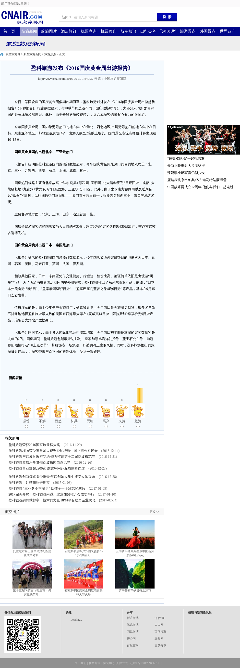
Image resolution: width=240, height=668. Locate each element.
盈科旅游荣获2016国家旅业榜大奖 (34, 445)
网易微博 (133, 631)
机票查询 (88, 31)
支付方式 (122, 663)
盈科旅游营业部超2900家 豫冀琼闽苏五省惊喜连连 (47, 468)
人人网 (159, 625)
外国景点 (208, 31)
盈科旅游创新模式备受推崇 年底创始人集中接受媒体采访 (52, 477)
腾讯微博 (133, 625)
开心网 (131, 638)
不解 (42, 423)
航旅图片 (49, 31)
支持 (122, 423)
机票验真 (108, 31)
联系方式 (94, 663)
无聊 (90, 423)
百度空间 (133, 645)
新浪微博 (133, 618)
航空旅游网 (13, 54)
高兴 (106, 423)
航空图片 (12, 512)
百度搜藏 (160, 631)
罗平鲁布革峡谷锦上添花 (135, 590)
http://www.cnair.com (52, 78)
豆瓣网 (159, 638)
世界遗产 (227, 31)
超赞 (137, 423)
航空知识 (128, 31)
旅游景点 (188, 31)
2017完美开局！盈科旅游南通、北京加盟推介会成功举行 (51, 494)
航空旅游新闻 (32, 54)
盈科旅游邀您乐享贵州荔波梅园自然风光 (39, 462)
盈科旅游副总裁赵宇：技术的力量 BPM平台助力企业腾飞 (52, 500)
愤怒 (58, 423)
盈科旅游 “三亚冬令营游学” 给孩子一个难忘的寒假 (47, 488)
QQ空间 (160, 618)
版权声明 (108, 663)
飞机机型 (168, 31)
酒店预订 (69, 31)
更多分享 (160, 645)
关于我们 (80, 663)
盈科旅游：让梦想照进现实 (29, 483)
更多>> (154, 511)
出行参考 (148, 31)
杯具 (74, 423)
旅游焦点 (50, 54)
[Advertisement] (203, 91)
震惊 (26, 423)
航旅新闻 (29, 31)
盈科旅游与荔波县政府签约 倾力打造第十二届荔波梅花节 (52, 456)
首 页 (9, 31)
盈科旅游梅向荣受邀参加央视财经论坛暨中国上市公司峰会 (53, 451)
